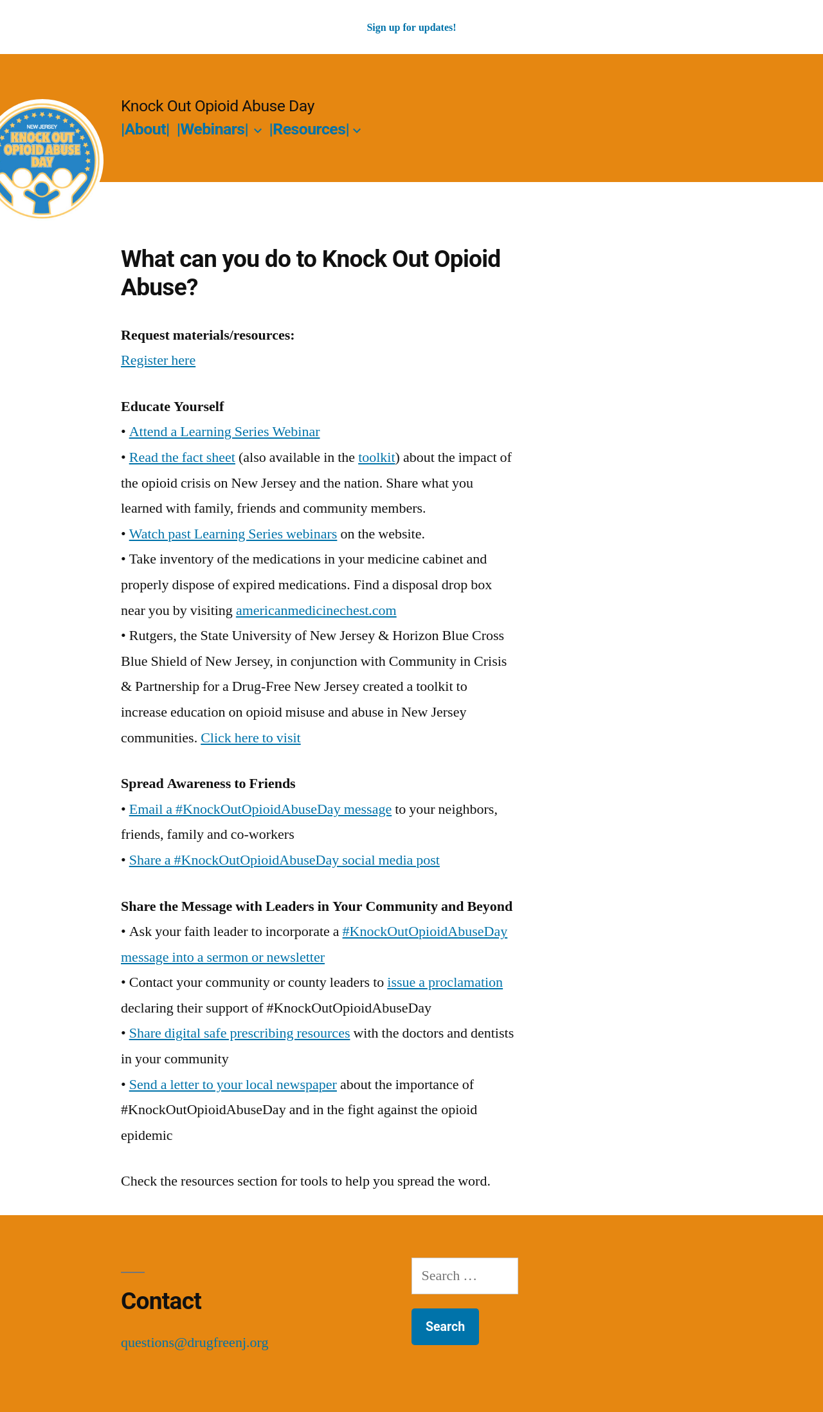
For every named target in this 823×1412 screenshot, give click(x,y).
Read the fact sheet (182, 457)
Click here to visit (251, 738)
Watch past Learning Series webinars (233, 534)
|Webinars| (213, 129)
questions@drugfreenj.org (194, 1343)
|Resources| (309, 129)
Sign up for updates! (411, 27)
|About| (145, 129)
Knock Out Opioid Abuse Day (217, 105)
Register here (158, 360)
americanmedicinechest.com (316, 610)
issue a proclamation (445, 982)
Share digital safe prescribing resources (239, 1033)
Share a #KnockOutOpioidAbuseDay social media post (284, 860)
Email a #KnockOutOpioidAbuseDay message (260, 809)
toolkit (376, 457)
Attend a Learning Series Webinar (224, 432)
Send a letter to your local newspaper (233, 1085)
